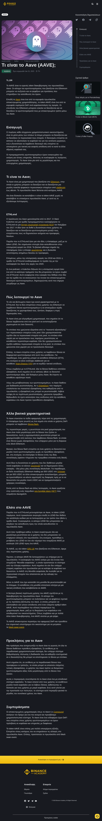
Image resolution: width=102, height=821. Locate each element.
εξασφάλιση (43, 386)
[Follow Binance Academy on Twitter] (29, 801)
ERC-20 (30, 549)
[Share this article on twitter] (77, 20)
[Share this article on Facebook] (83, 20)
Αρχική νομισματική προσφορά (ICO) (37, 225)
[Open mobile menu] (97, 4)
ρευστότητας (36, 250)
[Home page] (9, 4)
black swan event (16, 627)
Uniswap (61, 471)
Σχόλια (45, 793)
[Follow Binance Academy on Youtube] (36, 801)
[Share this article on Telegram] (90, 20)
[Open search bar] (92, 4)
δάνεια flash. (33, 424)
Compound (59, 712)
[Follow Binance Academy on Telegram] (32, 801)
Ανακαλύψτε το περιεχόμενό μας (51, 760)
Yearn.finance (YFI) (24, 364)
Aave (18, 99)
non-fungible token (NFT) (45, 491)
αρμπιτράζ (35, 466)
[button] (97, 4)
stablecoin (60, 187)
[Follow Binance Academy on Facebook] (25, 801)
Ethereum (55, 182)
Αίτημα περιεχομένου (50, 789)
